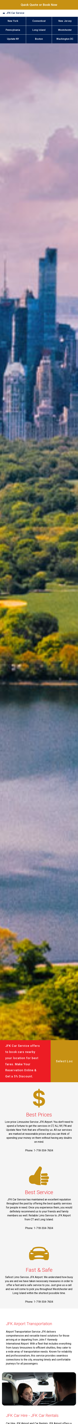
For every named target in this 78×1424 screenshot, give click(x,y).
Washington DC (64, 39)
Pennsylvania (13, 30)
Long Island (38, 30)
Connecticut (38, 21)
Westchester (65, 30)
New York (13, 21)
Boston (39, 39)
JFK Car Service (15, 13)
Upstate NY (13, 39)
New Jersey (65, 21)
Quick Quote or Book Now (39, 5)
